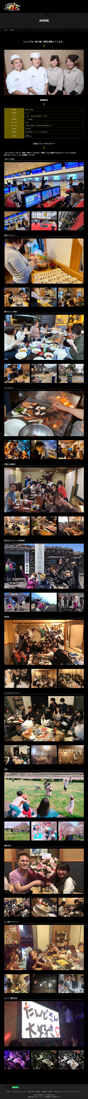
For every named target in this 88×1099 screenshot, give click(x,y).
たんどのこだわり (35, 9)
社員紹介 (70, 9)
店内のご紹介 (51, 9)
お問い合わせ (77, 9)
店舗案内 (58, 9)
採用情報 (64, 9)
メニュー (44, 9)
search (83, 10)
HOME (28, 9)
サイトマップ (65, 1091)
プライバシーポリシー (76, 1091)
